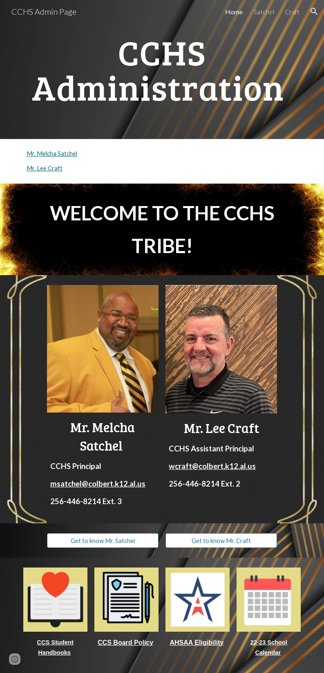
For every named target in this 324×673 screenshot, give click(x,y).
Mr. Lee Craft (45, 168)
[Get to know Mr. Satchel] (102, 540)
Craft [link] (292, 12)
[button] (314, 11)
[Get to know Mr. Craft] (221, 540)
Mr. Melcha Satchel (52, 153)
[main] (162, 69)
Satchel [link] (263, 12)
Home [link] (234, 12)
